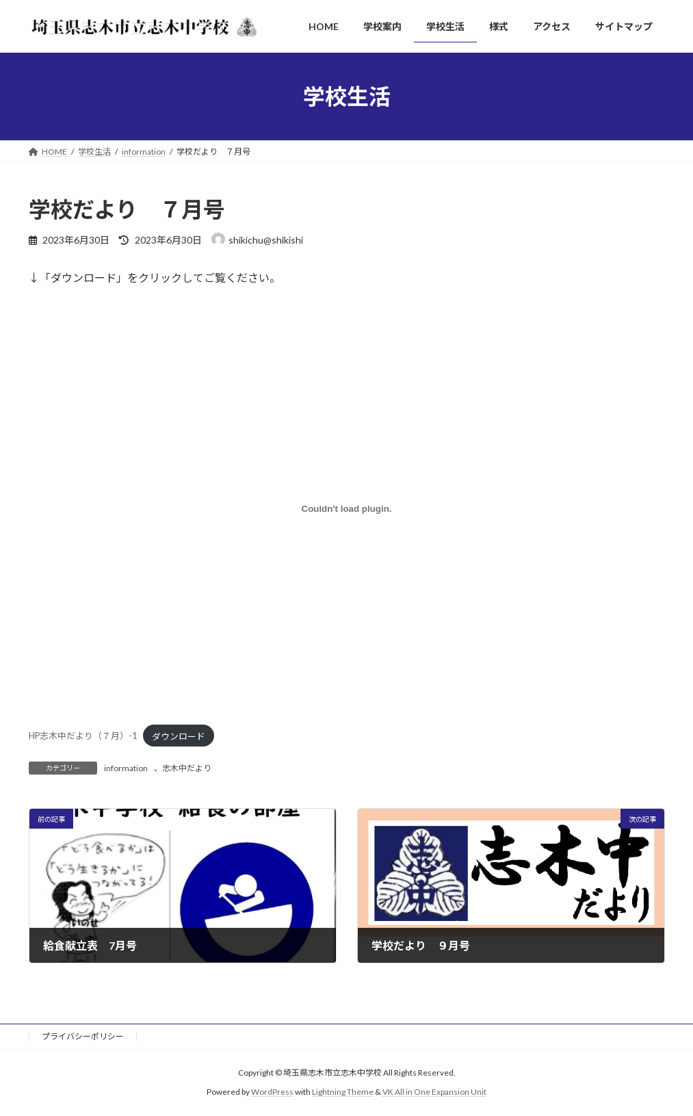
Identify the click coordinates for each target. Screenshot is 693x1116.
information (126, 768)
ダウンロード (178, 736)
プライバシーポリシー (83, 1036)
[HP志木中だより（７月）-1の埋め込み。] (347, 509)
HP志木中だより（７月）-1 (83, 736)
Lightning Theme (343, 1092)
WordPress (272, 1092)
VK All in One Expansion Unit (434, 1092)
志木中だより (186, 768)
